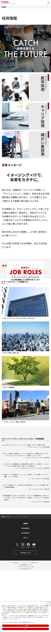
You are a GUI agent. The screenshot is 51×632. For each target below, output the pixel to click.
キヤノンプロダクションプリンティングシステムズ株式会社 (32, 529)
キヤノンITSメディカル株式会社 (40, 540)
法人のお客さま (25, 594)
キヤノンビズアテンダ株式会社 (40, 563)
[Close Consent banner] (49, 604)
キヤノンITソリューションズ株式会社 (39, 508)
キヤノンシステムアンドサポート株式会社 (37, 519)
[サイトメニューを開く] (48, 2)
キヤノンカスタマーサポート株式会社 (39, 550)
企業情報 (3, 7)
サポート (25, 599)
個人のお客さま (25, 589)
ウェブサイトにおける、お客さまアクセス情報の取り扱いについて (18, 622)
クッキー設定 (25, 625)
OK (25, 629)
